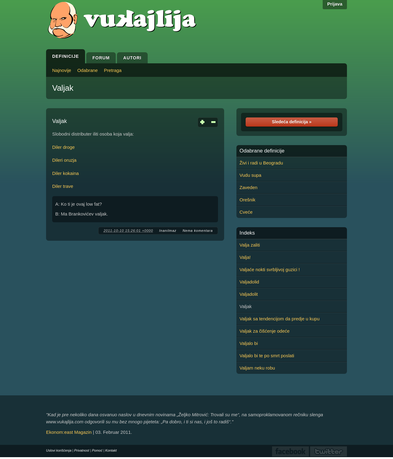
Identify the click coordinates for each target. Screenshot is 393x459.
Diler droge (63, 147)
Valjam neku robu (257, 367)
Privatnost (81, 450)
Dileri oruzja (64, 160)
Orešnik (247, 199)
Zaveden (248, 187)
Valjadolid (249, 281)
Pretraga (113, 70)
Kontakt (111, 450)
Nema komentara (198, 230)
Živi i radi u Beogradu (261, 162)
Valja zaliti (249, 244)
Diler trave (62, 186)
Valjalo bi (248, 343)
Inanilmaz (168, 230)
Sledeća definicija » (291, 121)
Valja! (245, 257)
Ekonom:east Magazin (68, 432)
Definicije (65, 56)
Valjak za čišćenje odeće (264, 331)
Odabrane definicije (261, 151)
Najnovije (61, 70)
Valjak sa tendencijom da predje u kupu (279, 318)
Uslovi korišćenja (59, 450)
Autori (132, 57)
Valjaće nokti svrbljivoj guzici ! (269, 269)
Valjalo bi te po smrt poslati (266, 355)
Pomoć (97, 450)
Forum (101, 57)
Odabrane (87, 70)
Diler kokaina (65, 173)
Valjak (62, 88)
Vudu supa (250, 175)
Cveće (246, 212)
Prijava (334, 3)
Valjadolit (248, 294)
